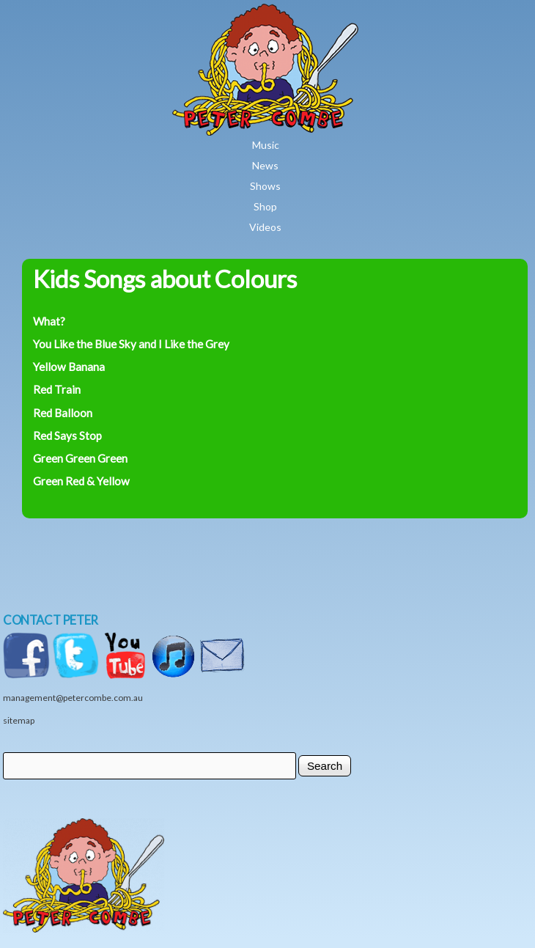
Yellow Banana (69, 366)
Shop (265, 206)
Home (308, 14)
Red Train (57, 389)
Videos (265, 227)
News (265, 165)
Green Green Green (80, 458)
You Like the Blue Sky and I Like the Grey (131, 343)
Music (265, 145)
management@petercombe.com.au (73, 697)
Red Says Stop (67, 435)
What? (49, 321)
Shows (265, 186)
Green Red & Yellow (81, 481)
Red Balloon (62, 412)
